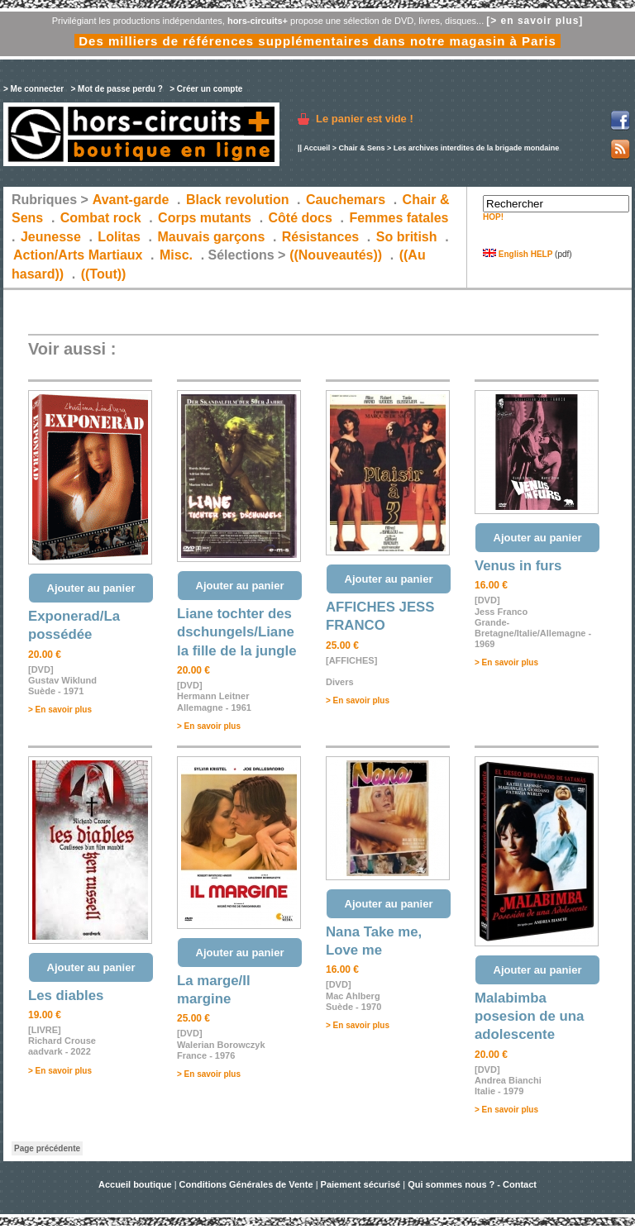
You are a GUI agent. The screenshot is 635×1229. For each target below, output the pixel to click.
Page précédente (47, 1148)
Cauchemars (345, 200)
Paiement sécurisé (361, 1184)
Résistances (320, 237)
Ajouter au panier (91, 588)
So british (406, 237)
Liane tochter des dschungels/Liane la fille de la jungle (237, 632)
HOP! (493, 217)
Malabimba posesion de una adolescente (529, 1016)
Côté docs (300, 218)
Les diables (65, 995)
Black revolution (237, 200)
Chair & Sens (361, 148)
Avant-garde (131, 200)
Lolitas (119, 237)
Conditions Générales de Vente (246, 1184)
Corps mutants (206, 218)
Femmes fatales (398, 218)
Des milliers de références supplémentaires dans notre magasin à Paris (317, 41)
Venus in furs (518, 566)
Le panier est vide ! (364, 118)
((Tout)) (104, 274)
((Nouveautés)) (335, 255)
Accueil (316, 148)
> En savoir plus (60, 709)
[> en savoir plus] (534, 20)
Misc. (176, 255)
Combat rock (100, 218)
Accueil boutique (136, 1184)
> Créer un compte (205, 88)
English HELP (517, 254)
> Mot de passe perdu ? (116, 88)
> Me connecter (33, 88)
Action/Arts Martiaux (77, 255)
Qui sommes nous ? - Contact (472, 1184)
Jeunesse (51, 237)
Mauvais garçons (211, 237)
